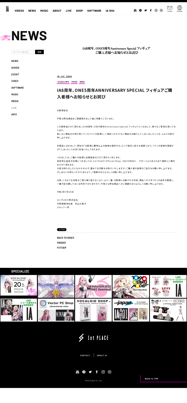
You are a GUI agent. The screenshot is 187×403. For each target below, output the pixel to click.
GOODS (15, 67)
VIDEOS (19, 10)
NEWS (32, 10)
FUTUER (61, 247)
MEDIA (14, 101)
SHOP (79, 10)
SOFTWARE (94, 10)
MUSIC (44, 10)
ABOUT (57, 10)
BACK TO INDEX (65, 237)
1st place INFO (63, 82)
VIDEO (14, 80)
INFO (14, 114)
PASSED (61, 242)
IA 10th (110, 10)
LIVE (69, 10)
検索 (39, 52)
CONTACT (85, 355)
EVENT (15, 74)
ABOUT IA (102, 355)
